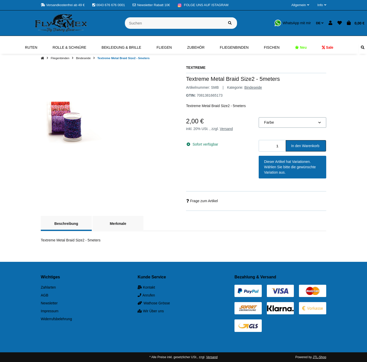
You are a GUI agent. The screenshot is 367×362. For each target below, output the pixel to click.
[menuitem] (31, 47)
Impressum (49, 311)
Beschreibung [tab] (66, 224)
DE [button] (320, 23)
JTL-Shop (319, 357)
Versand (226, 129)
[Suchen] (174, 23)
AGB (44, 295)
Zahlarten (48, 287)
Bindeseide (253, 87)
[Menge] (272, 146)
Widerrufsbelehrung (56, 319)
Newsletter (49, 303)
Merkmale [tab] (118, 224)
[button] (300, 5)
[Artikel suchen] (230, 23)
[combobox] (292, 122)
